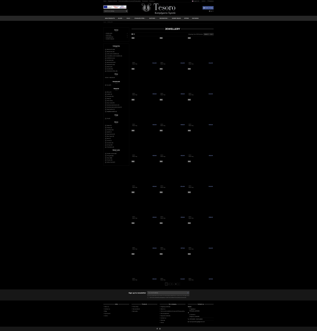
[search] (126, 11)
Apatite (109, 132)
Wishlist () (210, 1)
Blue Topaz (110, 136)
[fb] (157, 329)
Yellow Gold (111, 162)
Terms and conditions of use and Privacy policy (129, 1)
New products (136, 309)
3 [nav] (171, 284)
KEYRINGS (110, 60)
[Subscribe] (187, 293)
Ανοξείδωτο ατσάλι (112, 111)
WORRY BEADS (110, 39)
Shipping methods (112, 1)
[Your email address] (166, 293)
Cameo (109, 140)
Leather (109, 94)
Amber (109, 127)
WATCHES (108, 35)
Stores (162, 322)
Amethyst (110, 129)
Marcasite (110, 96)
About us (106, 306)
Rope (109, 98)
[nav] (179, 284)
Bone (109, 138)
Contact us (151, 1)
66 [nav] (175, 284)
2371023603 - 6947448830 (196, 319)
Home (105, 1)
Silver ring (134, 63)
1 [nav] (166, 284)
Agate (109, 125)
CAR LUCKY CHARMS (113, 53)
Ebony (109, 92)
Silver (110, 100)
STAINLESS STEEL (112, 71)
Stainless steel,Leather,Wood (114, 107)
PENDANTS (111, 64)
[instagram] (160, 329)
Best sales (135, 311)
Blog (105, 311)
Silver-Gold (111, 102)
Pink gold (110, 155)
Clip (108, 118)
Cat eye (109, 145)
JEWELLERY (109, 33)
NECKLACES (111, 62)
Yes (109, 85)
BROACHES (110, 51)
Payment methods (165, 315)
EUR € (204, 1)
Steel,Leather (111, 109)
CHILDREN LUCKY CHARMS (114, 56)
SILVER (110, 69)
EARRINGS (111, 58)
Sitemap (163, 320)
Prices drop (135, 306)
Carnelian (110, 142)
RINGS (109, 66)
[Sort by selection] (206, 34)
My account (145, 1)
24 (212, 34)
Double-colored (111, 153)
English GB (196, 1)
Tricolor (109, 160)
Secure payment (165, 313)
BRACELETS (111, 49)
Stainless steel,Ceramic (113, 105)
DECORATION (109, 37)
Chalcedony (110, 147)
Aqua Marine (111, 134)
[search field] (115, 11)
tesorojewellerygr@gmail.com (197, 321)
